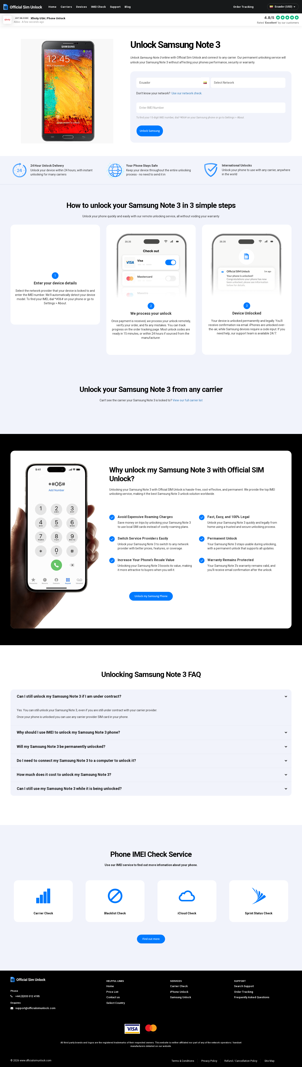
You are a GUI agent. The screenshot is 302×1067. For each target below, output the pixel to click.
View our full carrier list (188, 400)
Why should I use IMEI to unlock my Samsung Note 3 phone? (68, 732)
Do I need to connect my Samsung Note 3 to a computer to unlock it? (76, 760)
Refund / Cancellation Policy (240, 1060)
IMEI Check (98, 6)
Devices (81, 6)
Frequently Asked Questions (251, 997)
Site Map (269, 1060)
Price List (112, 991)
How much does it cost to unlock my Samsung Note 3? (64, 774)
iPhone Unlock (179, 991)
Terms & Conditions (183, 1060)
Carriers (66, 6)
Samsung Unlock (180, 997)
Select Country (115, 1002)
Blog (128, 6)
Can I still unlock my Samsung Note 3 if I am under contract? (69, 696)
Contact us (113, 997)
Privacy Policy (209, 1060)
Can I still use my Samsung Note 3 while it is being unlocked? (69, 788)
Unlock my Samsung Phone (151, 596)
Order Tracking (243, 6)
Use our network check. (187, 93)
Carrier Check (179, 986)
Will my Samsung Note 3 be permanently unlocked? (61, 746)
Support (115, 6)
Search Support (244, 986)
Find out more (151, 939)
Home (52, 6)
